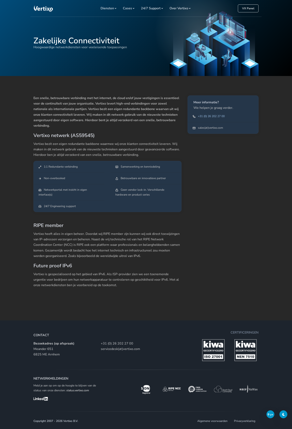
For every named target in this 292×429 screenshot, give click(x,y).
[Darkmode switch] (283, 414)
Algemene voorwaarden (212, 421)
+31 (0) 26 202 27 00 (211, 116)
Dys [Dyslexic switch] (270, 414)
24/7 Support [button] (151, 8)
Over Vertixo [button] (179, 8)
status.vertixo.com (77, 390)
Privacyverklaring (244, 421)
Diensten (107, 8)
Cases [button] (127, 8)
